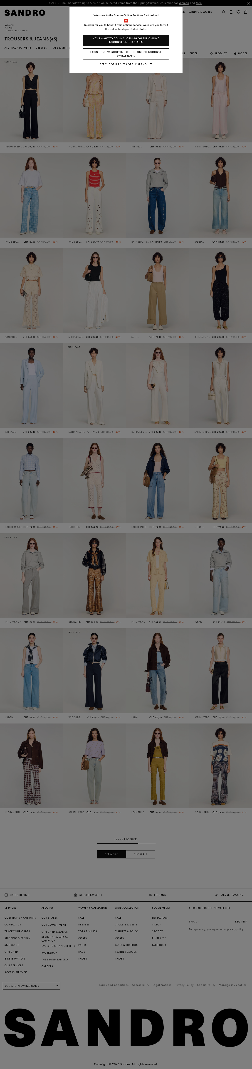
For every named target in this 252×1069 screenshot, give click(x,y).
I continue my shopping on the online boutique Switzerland (126, 54)
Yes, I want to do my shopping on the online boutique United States (126, 40)
